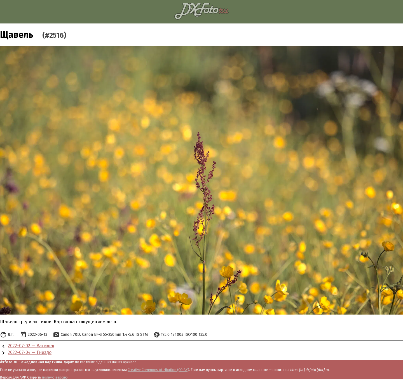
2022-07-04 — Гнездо (29, 352)
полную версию (55, 377)
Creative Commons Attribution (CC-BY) (158, 370)
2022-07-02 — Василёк (31, 345)
